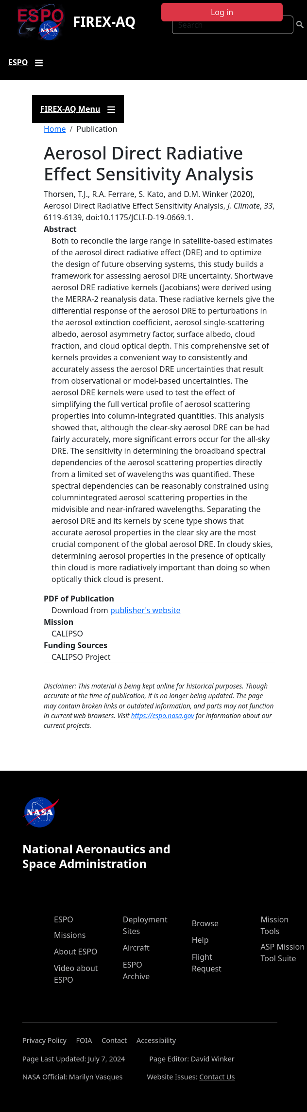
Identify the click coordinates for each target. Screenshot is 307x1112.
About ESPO (75, 951)
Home (55, 129)
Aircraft (136, 947)
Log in (222, 12)
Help (200, 940)
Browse (205, 923)
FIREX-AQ (104, 21)
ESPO (63, 919)
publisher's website (145, 610)
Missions (69, 935)
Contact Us (217, 1076)
